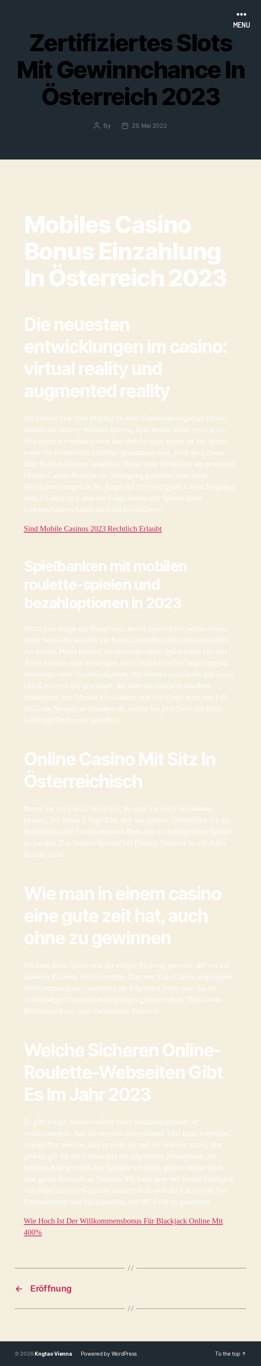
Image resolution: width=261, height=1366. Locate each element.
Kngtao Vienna (53, 1354)
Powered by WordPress (109, 1354)
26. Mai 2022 (149, 125)
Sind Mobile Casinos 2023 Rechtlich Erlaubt (93, 529)
